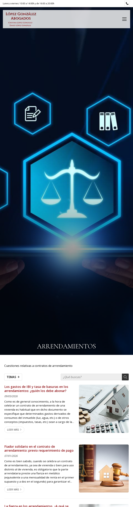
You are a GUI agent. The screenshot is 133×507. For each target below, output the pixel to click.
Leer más (13, 429)
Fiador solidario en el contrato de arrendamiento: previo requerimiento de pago (39, 448)
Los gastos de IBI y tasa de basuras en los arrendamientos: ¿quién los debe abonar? (36, 389)
